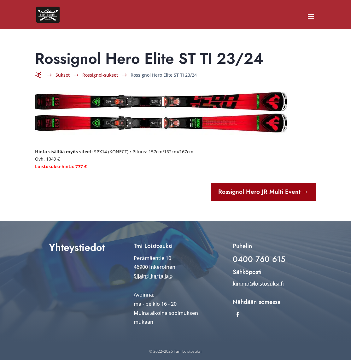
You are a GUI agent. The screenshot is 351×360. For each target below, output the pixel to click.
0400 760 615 (259, 259)
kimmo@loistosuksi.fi (258, 283)
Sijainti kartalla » (153, 276)
